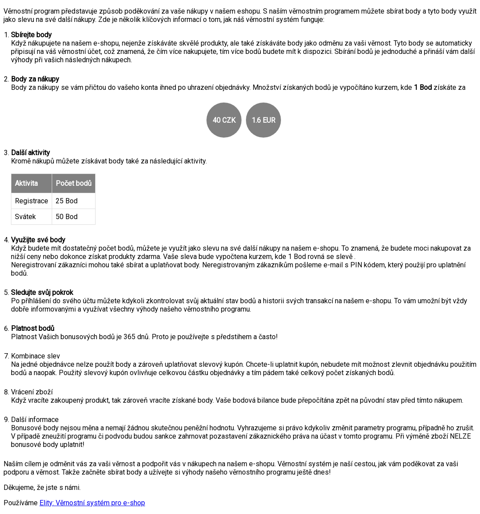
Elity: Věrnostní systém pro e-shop (92, 503)
